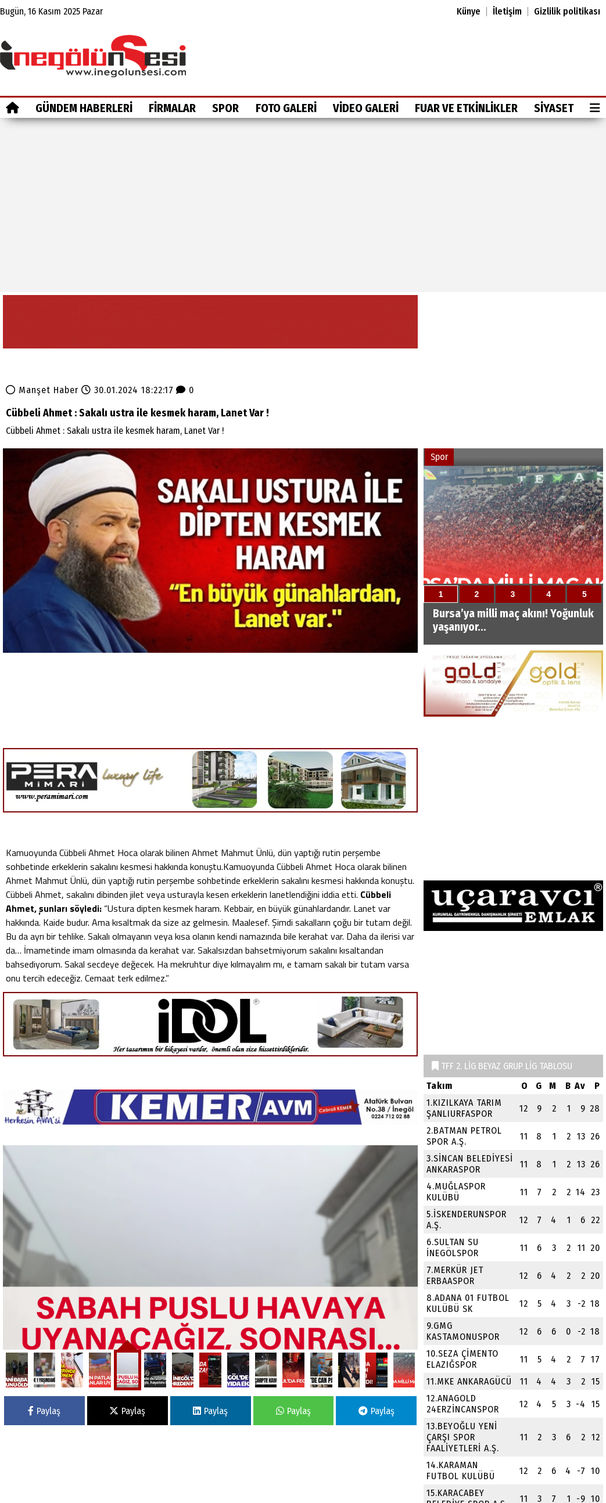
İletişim (507, 11)
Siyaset (553, 108)
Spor (225, 108)
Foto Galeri (286, 108)
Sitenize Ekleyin (90, 1495)
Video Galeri (366, 108)
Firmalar (172, 108)
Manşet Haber (48, 376)
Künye (469, 11)
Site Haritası (28, 1495)
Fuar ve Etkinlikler (466, 108)
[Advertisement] (303, 205)
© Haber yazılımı (545, 1495)
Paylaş (44, 1341)
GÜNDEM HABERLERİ (83, 108)
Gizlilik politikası (567, 11)
